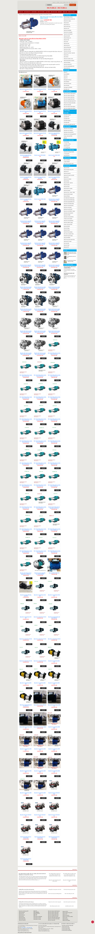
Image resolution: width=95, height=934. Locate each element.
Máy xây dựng (54, 11)
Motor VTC (35, 915)
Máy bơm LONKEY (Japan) (68, 222)
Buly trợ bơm (66, 41)
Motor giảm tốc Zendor (37, 919)
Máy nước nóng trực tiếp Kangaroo (69, 106)
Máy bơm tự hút (66, 28)
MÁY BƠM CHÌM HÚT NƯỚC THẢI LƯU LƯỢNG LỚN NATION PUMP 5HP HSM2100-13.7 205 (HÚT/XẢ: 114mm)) (32, 874)
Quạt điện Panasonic (67, 114)
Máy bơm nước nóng (67, 51)
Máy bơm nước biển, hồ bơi (68, 58)
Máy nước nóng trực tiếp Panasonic (70, 93)
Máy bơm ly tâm (66, 43)
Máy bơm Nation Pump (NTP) (69, 169)
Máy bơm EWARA (67, 226)
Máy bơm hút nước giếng (68, 32)
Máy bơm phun (66, 22)
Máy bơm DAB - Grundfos (68, 188)
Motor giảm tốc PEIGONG (38, 916)
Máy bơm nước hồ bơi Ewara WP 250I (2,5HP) (55, 881)
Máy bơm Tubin (66, 39)
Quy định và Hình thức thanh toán (67, 925)
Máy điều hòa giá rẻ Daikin (68, 235)
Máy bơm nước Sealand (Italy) (69, 203)
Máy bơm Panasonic (67, 173)
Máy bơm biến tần (67, 68)
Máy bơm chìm (21, 913)
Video (69, 2)
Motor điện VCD (66, 89)
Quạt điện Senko (66, 118)
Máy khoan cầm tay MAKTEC (69, 132)
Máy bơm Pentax (66, 186)
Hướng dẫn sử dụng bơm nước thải (54, 889)
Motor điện (34, 11)
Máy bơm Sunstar (67, 230)
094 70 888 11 (24, 927)
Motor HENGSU (66, 81)
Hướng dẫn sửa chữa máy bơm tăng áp (26, 901)
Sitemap (72, 2)
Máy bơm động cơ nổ (67, 37)
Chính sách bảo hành (65, 926)
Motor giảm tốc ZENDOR (68, 87)
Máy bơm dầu (66, 54)
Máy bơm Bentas (65, 919)
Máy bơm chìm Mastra (67, 179)
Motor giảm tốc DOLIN (67, 79)
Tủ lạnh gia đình (66, 153)
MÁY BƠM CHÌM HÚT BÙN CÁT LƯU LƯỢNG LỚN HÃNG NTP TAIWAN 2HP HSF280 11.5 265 (55, 874)
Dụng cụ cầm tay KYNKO (68, 224)
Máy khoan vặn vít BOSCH (68, 130)
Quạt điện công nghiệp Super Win (69, 124)
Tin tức (67, 2)
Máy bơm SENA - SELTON (68, 182)
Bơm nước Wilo (66, 243)
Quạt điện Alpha (66, 122)
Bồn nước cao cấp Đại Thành (68, 163)
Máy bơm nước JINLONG (68, 209)
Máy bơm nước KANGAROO (68, 220)
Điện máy (60, 11)
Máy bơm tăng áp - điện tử (68, 17)
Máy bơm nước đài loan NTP (23, 911)
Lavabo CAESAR (67, 161)
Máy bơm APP (66, 177)
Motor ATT (65, 72)
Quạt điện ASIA (66, 116)
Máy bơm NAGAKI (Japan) (68, 194)
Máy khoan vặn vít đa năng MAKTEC (70, 134)
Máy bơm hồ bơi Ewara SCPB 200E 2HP (69, 881)
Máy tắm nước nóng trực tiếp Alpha (69, 102)
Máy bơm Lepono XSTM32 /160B (54, 155)
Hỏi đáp (64, 2)
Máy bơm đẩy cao (67, 24)
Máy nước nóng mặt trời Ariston (53, 916)
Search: (49, 5)
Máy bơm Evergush (67, 62)
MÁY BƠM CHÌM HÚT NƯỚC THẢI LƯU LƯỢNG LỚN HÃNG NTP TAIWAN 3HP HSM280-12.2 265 (69, 874)
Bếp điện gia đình (67, 145)
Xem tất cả (74, 869)
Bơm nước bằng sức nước (69, 893)
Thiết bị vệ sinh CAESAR (68, 218)
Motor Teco (35, 914)
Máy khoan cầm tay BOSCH (68, 128)
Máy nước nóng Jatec (67, 104)
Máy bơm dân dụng (67, 26)
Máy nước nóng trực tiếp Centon (69, 95)
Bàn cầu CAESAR (67, 159)
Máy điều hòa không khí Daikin (69, 151)
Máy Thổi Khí (66, 56)
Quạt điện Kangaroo (67, 120)
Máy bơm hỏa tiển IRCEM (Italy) (69, 199)
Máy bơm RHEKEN (67, 237)
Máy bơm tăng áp (22, 912)
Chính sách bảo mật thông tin (67, 930)
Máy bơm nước (27, 11)
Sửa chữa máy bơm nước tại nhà (69, 901)
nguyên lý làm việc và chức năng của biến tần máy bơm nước (71, 253)
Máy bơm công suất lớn (68, 64)
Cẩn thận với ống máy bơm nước (69, 889)
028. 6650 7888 (29, 927)
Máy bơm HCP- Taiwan (67, 241)
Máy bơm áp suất (67, 45)
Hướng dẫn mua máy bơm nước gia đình (26, 889)
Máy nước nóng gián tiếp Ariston (69, 99)
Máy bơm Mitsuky (67, 196)
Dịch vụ (61, 2)
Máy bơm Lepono (67, 184)
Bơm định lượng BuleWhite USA (69, 201)
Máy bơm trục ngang (26, 14)
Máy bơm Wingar (66, 228)
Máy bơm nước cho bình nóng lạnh (55, 901)
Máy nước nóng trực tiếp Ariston (69, 97)
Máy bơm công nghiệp (67, 30)
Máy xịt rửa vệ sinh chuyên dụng (69, 239)
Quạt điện (48, 11)
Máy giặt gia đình (67, 155)
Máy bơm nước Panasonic (68, 34)
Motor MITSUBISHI (37, 913)
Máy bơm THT (66, 171)
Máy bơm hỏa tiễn (22, 917)
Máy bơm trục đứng (67, 49)
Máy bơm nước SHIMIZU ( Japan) (69, 211)
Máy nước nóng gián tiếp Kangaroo (69, 108)
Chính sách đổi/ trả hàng (66, 929)
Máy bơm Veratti (66, 245)
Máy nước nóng (41, 11)
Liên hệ (75, 2)
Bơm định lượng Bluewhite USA (69, 66)
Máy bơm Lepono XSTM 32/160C (40, 155)
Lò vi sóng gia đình (67, 147)
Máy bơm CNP (66, 247)
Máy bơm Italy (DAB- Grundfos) (69, 60)
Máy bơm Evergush (67, 190)
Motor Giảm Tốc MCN (67, 83)
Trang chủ (54, 2)
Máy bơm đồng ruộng (67, 47)
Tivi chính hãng (66, 142)
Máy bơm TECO (66, 167)
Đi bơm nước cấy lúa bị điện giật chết (54, 893)
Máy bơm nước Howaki (67, 207)
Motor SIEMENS (66, 74)
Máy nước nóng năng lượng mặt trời (54, 917)
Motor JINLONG (66, 85)
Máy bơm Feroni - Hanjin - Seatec (69, 192)
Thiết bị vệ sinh (71, 11)
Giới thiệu (58, 2)
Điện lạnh (65, 11)
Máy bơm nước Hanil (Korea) (68, 205)
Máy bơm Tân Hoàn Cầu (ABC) (69, 175)
